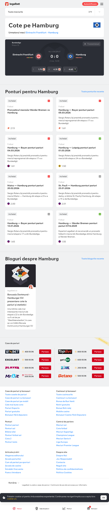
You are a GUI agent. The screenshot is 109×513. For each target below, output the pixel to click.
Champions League (65, 435)
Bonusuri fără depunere (16, 415)
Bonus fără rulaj (63, 408)
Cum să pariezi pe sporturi (17, 462)
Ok (103, 497)
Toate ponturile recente (92, 91)
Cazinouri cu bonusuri (66, 398)
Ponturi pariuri (12, 425)
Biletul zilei (10, 432)
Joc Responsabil (64, 459)
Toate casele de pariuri (16, 394)
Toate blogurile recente (92, 258)
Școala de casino (13, 465)
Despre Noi (61, 455)
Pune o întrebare (13, 472)
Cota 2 (8, 438)
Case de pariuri (12, 343)
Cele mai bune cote (14, 404)
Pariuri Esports (12, 408)
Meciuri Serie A (63, 438)
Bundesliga (16, 43)
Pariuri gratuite (12, 411)
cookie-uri (11, 498)
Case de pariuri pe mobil (16, 401)
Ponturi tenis (11, 442)
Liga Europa (62, 442)
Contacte (60, 462)
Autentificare (90, 4)
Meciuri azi (61, 425)
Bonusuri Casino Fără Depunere (71, 415)
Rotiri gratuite (63, 404)
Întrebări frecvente (14, 469)
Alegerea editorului (14, 455)
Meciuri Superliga (64, 432)
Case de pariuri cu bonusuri (18, 398)
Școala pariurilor (13, 459)
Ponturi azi (10, 428)
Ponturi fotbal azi (13, 435)
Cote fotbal (61, 428)
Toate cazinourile (64, 394)
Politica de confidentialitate (69, 469)
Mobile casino (63, 411)
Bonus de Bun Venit (65, 401)
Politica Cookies (64, 472)
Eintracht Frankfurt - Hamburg (42, 32)
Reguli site (61, 465)
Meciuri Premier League (67, 445)
